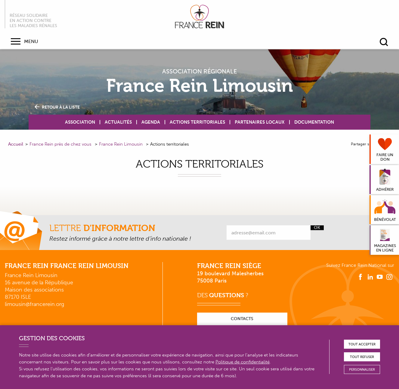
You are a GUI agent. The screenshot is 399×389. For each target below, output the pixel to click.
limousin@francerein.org (34, 304)
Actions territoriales (197, 122)
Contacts (242, 318)
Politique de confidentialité (242, 362)
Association (80, 122)
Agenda (150, 122)
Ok (317, 227)
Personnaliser (362, 370)
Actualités (118, 122)
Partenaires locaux (260, 122)
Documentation (314, 122)
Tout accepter (362, 344)
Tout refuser (362, 357)
